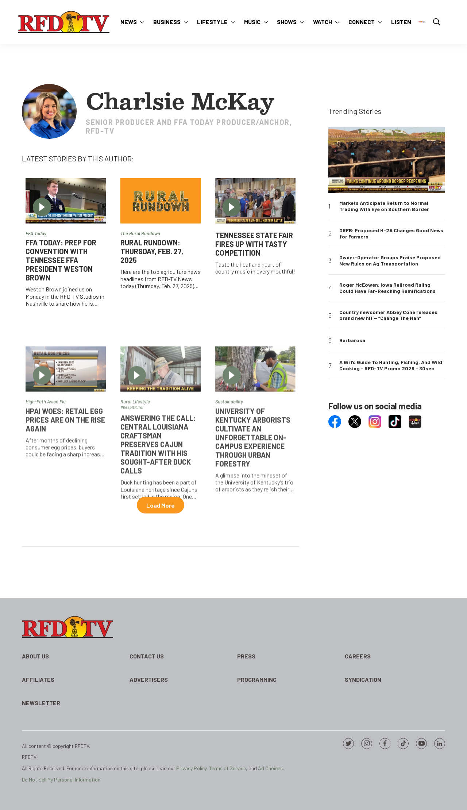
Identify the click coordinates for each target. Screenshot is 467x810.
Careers (358, 656)
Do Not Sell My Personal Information (61, 779)
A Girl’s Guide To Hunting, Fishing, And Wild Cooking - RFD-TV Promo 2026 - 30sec (390, 365)
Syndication (363, 679)
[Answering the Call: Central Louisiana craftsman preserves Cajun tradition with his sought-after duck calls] (160, 422)
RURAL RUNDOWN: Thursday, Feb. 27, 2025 (151, 251)
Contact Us (147, 656)
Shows (287, 21)
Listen (401, 21)
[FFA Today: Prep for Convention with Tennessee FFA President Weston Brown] (66, 200)
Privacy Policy (191, 768)
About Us (35, 656)
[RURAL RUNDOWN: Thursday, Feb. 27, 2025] (160, 200)
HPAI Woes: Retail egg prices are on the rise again (65, 472)
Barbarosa (352, 340)
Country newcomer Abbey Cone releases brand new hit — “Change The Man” (388, 315)
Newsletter (41, 702)
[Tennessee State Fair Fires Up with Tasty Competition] (255, 200)
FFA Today (36, 233)
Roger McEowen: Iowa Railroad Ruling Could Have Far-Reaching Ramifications (387, 288)
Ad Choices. (271, 768)
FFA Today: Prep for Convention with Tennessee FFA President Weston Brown (61, 260)
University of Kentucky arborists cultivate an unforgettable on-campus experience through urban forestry (252, 490)
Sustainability (229, 454)
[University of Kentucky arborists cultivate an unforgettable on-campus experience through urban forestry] (255, 422)
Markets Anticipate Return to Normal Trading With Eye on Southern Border (384, 206)
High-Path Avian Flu (46, 454)
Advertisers (149, 679)
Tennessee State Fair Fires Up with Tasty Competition (254, 244)
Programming (257, 679)
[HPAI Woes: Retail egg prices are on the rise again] (66, 422)
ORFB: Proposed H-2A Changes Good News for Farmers (391, 234)
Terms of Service (227, 768)
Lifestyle (212, 21)
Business (167, 21)
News (128, 21)
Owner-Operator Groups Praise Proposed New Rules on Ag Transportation (390, 261)
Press (246, 656)
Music (252, 21)
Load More (160, 505)
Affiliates (38, 679)
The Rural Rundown (140, 233)
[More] (142, 22)
